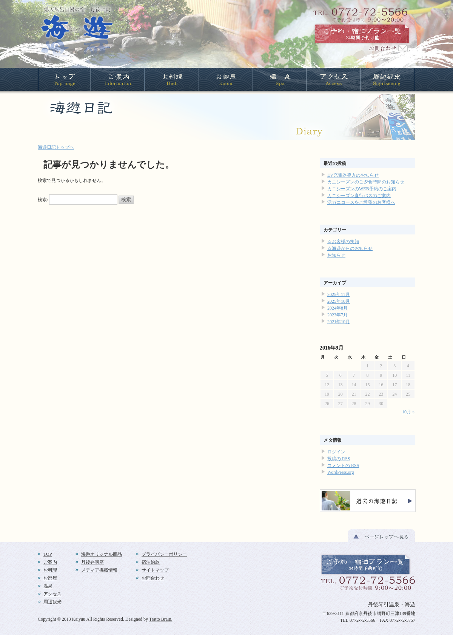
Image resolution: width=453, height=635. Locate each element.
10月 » (408, 412)
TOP (47, 554)
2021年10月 (338, 321)
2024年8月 (337, 308)
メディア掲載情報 (99, 570)
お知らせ (336, 255)
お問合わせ (153, 578)
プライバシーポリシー (164, 554)
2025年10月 (338, 301)
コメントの (343, 465)
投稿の (338, 458)
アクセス (52, 593)
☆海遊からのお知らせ (350, 248)
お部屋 (50, 578)
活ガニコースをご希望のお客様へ (361, 202)
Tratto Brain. (161, 619)
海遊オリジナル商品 (101, 554)
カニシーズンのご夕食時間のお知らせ (365, 182)
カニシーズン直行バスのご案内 (359, 195)
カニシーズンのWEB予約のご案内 (361, 188)
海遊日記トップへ (56, 147)
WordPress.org (340, 472)
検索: (43, 199)
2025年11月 (338, 294)
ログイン (336, 452)
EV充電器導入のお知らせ (353, 175)
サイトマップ (155, 570)
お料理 (50, 570)
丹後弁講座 (92, 562)
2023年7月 (337, 315)
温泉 (47, 586)
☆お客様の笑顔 (343, 241)
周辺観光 (52, 601)
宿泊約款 (151, 562)
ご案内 (50, 562)
